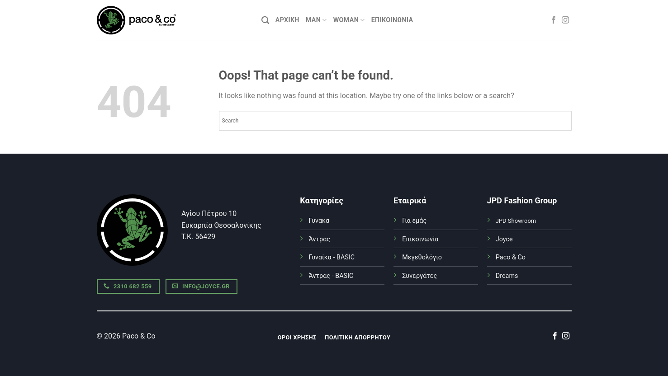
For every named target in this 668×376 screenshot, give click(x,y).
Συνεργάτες (419, 276)
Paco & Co (511, 257)
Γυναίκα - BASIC (331, 257)
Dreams (507, 276)
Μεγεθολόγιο (422, 257)
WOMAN (349, 20)
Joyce (504, 239)
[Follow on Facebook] (553, 20)
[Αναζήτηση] (265, 20)
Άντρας (319, 239)
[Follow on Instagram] (565, 20)
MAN (316, 20)
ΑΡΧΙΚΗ (287, 20)
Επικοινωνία (392, 20)
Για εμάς (414, 221)
